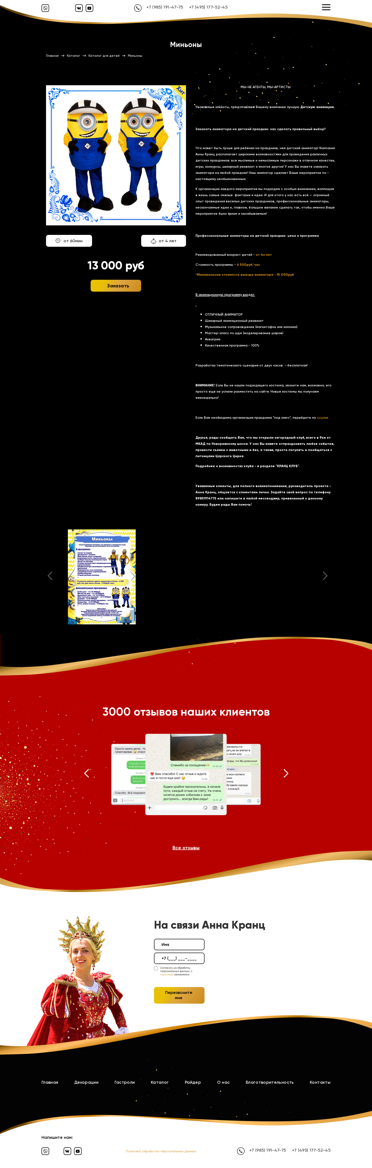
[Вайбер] (45, 8)
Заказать (118, 286)
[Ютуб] (89, 8)
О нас (223, 1082)
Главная (50, 1082)
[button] (86, 774)
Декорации (86, 1082)
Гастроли (125, 1082)
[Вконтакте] (79, 8)
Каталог (160, 1082)
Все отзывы (186, 847)
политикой (166, 974)
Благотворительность (270, 1082)
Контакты (320, 1082)
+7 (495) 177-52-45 (208, 7)
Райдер (193, 1082)
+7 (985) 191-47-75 (164, 7)
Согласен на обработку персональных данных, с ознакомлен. (176, 971)
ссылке (322, 418)
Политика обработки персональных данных (161, 1151)
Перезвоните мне (178, 995)
